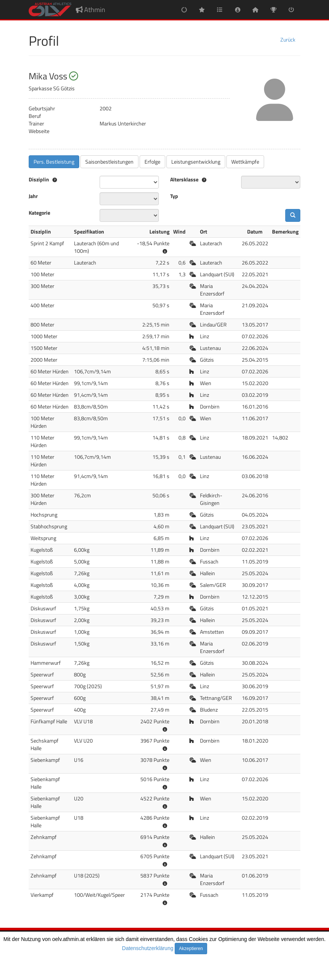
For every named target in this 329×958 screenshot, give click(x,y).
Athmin (90, 10)
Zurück (287, 39)
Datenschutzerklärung (147, 948)
